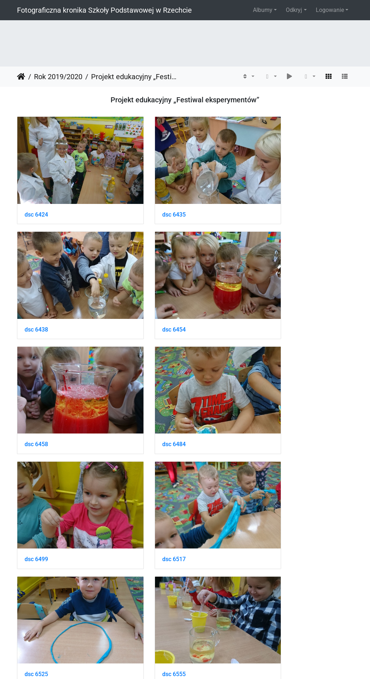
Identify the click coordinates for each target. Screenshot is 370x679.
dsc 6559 (152, 498)
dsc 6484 (267, 299)
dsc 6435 (152, 199)
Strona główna (21, 76)
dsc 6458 (152, 299)
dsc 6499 (36, 399)
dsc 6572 (267, 498)
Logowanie (330, 10)
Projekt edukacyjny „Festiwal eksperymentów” (135, 76)
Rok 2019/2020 (58, 76)
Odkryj (294, 10)
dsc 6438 (267, 199)
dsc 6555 (36, 498)
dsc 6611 (267, 598)
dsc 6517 (152, 399)
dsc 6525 (267, 399)
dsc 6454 (36, 299)
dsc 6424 (36, 199)
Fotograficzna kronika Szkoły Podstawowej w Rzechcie (104, 10)
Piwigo (200, 663)
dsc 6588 (152, 598)
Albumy (262, 10)
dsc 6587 (36, 598)
